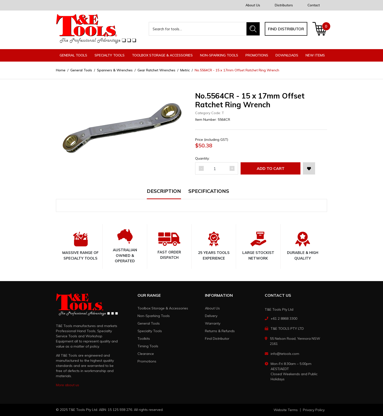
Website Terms (286, 410)
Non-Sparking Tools (154, 316)
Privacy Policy (314, 410)
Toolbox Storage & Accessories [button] (162, 55)
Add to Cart (271, 168)
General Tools (149, 323)
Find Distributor (217, 338)
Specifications (208, 191)
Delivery (211, 316)
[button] (309, 168)
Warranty (212, 323)
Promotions (256, 55)
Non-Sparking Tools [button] (219, 55)
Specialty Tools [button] (110, 55)
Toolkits (144, 338)
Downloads (287, 55)
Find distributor (286, 28)
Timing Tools (148, 346)
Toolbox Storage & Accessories (163, 308)
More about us (67, 385)
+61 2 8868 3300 (284, 318)
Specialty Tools (150, 331)
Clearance (146, 353)
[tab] (167, 194)
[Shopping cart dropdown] (319, 29)
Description (164, 191)
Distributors (284, 5)
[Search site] (253, 28)
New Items (315, 55)
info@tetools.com (285, 353)
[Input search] (198, 28)
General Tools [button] (73, 55)
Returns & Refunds (220, 331)
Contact (314, 5)
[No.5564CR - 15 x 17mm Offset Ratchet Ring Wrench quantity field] (216, 168)
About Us (252, 5)
